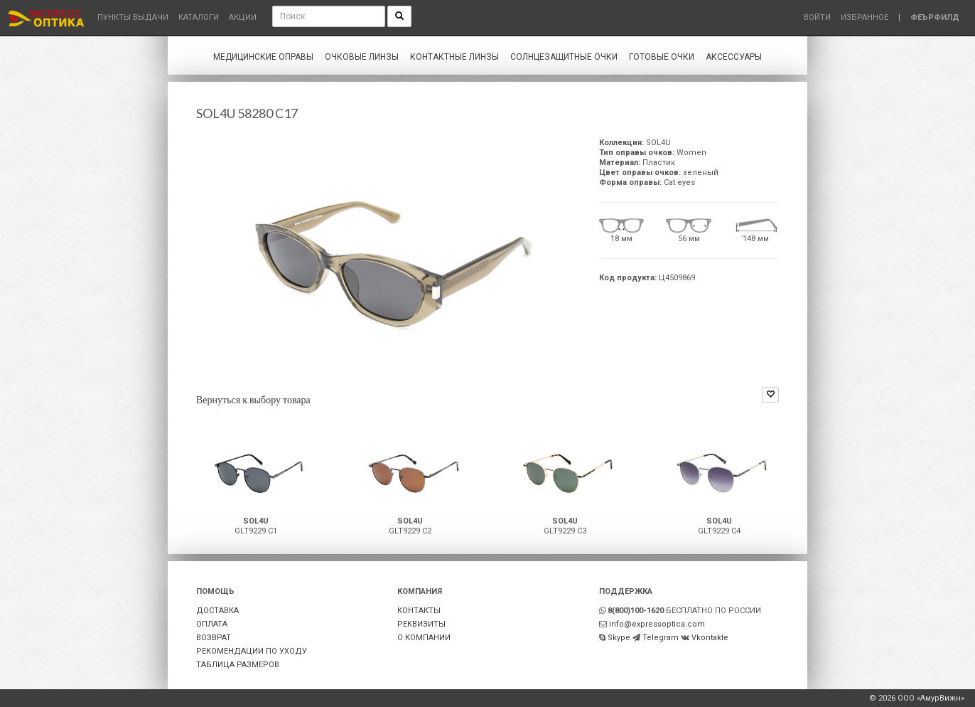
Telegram (660, 637)
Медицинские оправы (263, 57)
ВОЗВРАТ (213, 637)
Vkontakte (709, 637)
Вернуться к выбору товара (253, 399)
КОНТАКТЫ (419, 610)
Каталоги (198, 17)
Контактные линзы (454, 57)
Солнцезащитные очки (564, 57)
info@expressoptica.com (657, 624)
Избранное (864, 17)
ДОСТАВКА (217, 610)
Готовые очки (661, 57)
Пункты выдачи (132, 17)
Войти (817, 17)
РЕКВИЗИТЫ (421, 624)
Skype (619, 637)
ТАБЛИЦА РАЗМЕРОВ (237, 664)
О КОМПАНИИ (424, 637)
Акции (243, 17)
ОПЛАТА (211, 624)
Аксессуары (734, 57)
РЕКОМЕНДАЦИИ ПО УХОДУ (251, 651)
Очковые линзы (362, 57)
